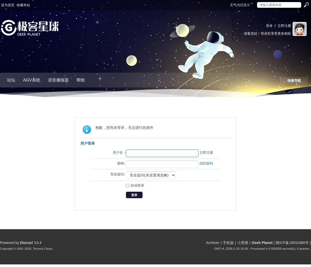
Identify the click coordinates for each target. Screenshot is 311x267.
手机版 (228, 243)
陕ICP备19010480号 (292, 243)
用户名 (118, 152)
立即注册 (284, 26)
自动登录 (135, 185)
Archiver (212, 243)
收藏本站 (23, 5)
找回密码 (206, 163)
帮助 (80, 80)
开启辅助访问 (227, 3)
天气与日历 (240, 5)
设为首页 (8, 5)
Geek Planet (262, 243)
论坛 (11, 80)
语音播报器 (58, 80)
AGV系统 (31, 80)
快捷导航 (294, 81)
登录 (269, 26)
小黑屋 (242, 243)
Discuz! (26, 243)
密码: (121, 163)
